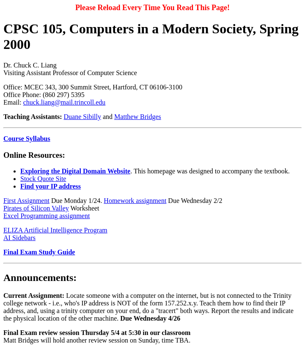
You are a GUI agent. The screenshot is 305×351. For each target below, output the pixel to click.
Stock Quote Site (43, 178)
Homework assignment (135, 200)
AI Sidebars (19, 237)
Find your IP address (50, 186)
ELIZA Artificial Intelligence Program (55, 230)
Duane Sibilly (82, 116)
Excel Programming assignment (46, 215)
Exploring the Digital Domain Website (75, 171)
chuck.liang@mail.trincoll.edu (64, 102)
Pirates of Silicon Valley (36, 208)
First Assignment (26, 200)
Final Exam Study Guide (39, 252)
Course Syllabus (26, 138)
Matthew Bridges (137, 116)
